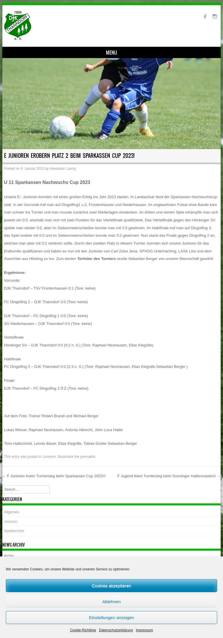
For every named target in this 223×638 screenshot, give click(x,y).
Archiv (9, 556)
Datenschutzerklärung (116, 630)
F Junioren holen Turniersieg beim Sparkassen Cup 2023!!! (54, 476)
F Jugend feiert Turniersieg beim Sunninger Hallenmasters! (169, 476)
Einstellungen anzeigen (111, 617)
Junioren (49, 457)
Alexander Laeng (62, 169)
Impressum (144, 630)
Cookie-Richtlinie (83, 630)
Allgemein (11, 512)
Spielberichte (14, 531)
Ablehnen (111, 601)
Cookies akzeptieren (111, 585)
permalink (88, 457)
